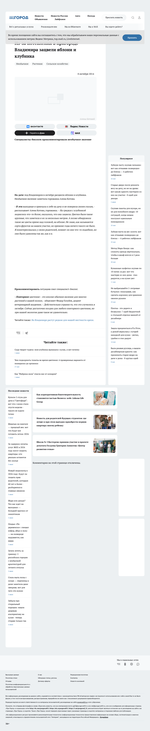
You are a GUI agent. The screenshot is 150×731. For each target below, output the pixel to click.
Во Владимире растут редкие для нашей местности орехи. (63, 320)
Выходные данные (12, 675)
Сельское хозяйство (57, 63)
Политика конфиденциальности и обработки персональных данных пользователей (18, 686)
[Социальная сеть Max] (76, 133)
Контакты (74, 678)
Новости (39, 16)
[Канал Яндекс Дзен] (35, 133)
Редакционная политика (79, 675)
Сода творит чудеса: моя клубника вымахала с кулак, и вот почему (56, 351)
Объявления (41, 19)
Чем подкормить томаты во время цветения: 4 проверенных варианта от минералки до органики (56, 363)
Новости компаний (77, 681)
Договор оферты (44, 681)
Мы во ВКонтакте (73, 27)
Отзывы (8, 681)
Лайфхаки (60, 19)
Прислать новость (114, 17)
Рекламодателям (49, 27)
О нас (40, 675)
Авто (77, 16)
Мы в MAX (93, 27)
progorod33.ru (82, 702)
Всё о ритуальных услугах (21, 27)
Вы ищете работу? (113, 27)
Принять (132, 37)
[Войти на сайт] (139, 17)
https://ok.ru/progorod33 (59, 708)
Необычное (22, 63)
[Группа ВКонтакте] (35, 126)
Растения (37, 63)
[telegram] (27, 333)
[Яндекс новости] (76, 126)
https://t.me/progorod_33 (78, 708)
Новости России (59, 16)
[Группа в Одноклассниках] (125, 664)
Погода (91, 16)
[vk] (18, 333)
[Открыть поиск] (132, 17)
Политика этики (11, 678)
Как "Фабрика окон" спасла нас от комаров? (56, 376)
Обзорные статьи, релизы (47, 678)
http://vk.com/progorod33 (39, 708)
